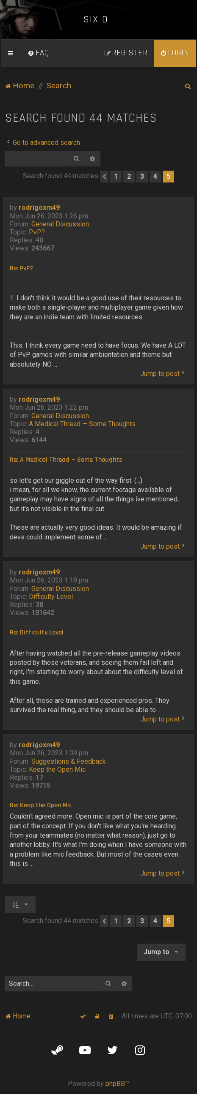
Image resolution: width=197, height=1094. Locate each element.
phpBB (115, 1084)
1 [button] (116, 176)
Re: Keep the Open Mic (41, 805)
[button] (104, 176)
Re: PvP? (21, 268)
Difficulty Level (51, 597)
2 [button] (129, 176)
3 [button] (142, 176)
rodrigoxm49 (39, 208)
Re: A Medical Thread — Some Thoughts (66, 460)
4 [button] (155, 176)
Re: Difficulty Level (37, 633)
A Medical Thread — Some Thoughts (82, 424)
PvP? (37, 232)
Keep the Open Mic (57, 769)
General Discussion (60, 224)
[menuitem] (38, 53)
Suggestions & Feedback (68, 761)
